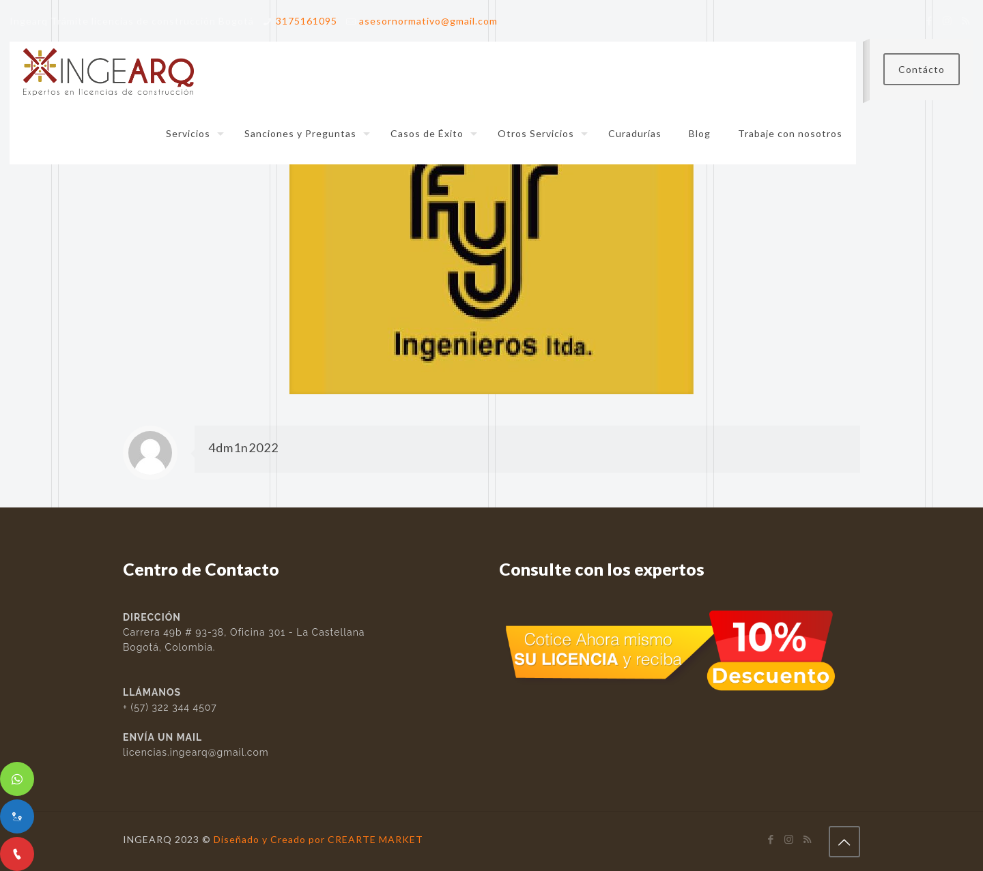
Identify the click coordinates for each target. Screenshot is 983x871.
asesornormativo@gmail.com (428, 21)
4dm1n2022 (243, 447)
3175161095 (306, 21)
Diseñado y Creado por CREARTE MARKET (318, 839)
